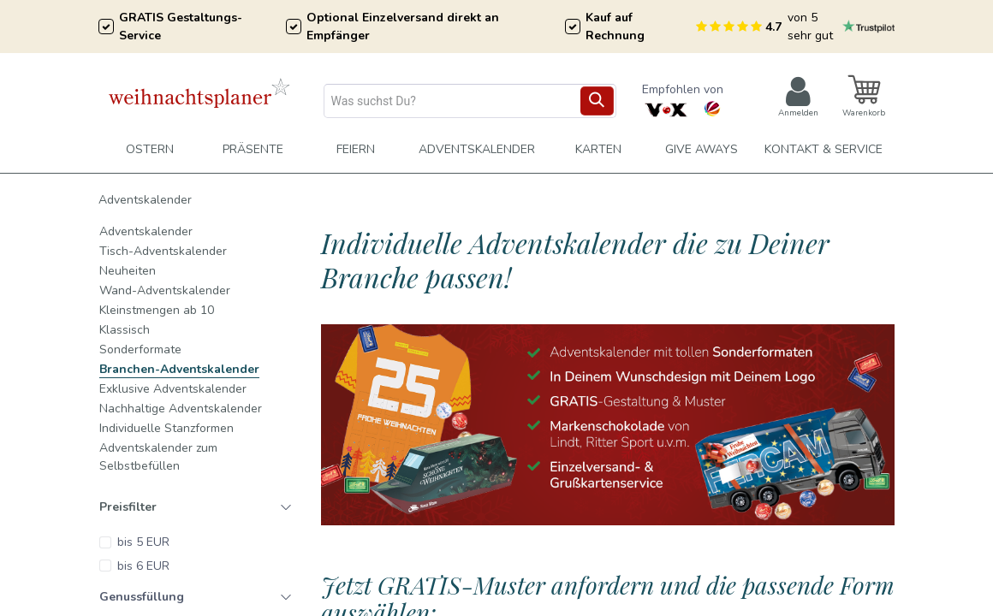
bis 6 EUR (143, 566)
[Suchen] (597, 101)
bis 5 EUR (143, 542)
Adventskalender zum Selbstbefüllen (158, 457)
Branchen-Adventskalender (179, 369)
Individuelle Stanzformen (166, 428)
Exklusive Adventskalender (173, 389)
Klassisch (124, 330)
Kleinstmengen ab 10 (156, 310)
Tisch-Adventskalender (163, 251)
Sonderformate (140, 349)
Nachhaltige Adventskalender (180, 408)
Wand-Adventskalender (164, 290)
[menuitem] (355, 150)
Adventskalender (145, 200)
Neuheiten (127, 271)
